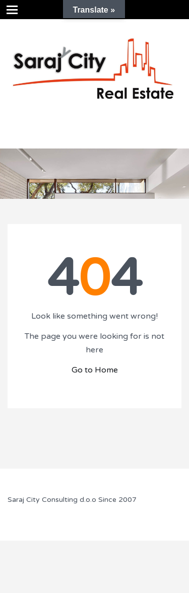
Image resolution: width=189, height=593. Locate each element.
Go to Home (95, 370)
